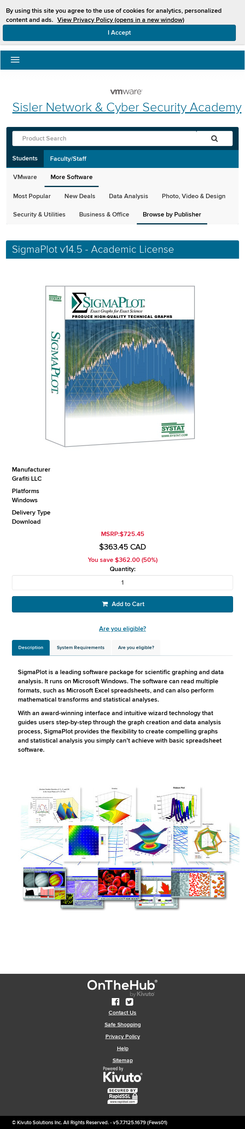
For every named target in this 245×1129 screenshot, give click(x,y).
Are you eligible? (122, 629)
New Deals (79, 196)
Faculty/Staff (68, 159)
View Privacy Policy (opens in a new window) (120, 20)
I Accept (153, 32)
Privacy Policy (122, 1036)
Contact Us (122, 1012)
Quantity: (123, 569)
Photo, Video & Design (194, 196)
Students (25, 158)
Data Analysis (128, 196)
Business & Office (104, 214)
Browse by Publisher (172, 214)
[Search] (214, 138)
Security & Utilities (39, 214)
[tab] (31, 647)
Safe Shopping (123, 1024)
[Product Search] (104, 138)
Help (122, 1048)
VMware (25, 177)
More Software (72, 177)
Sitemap (123, 1060)
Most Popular (32, 196)
